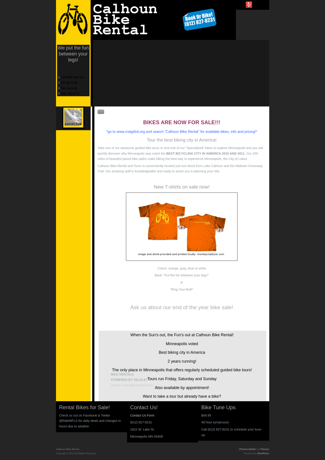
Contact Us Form (142, 415)
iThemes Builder (247, 449)
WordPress (263, 453)
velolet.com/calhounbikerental (132, 385)
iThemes (264, 449)
